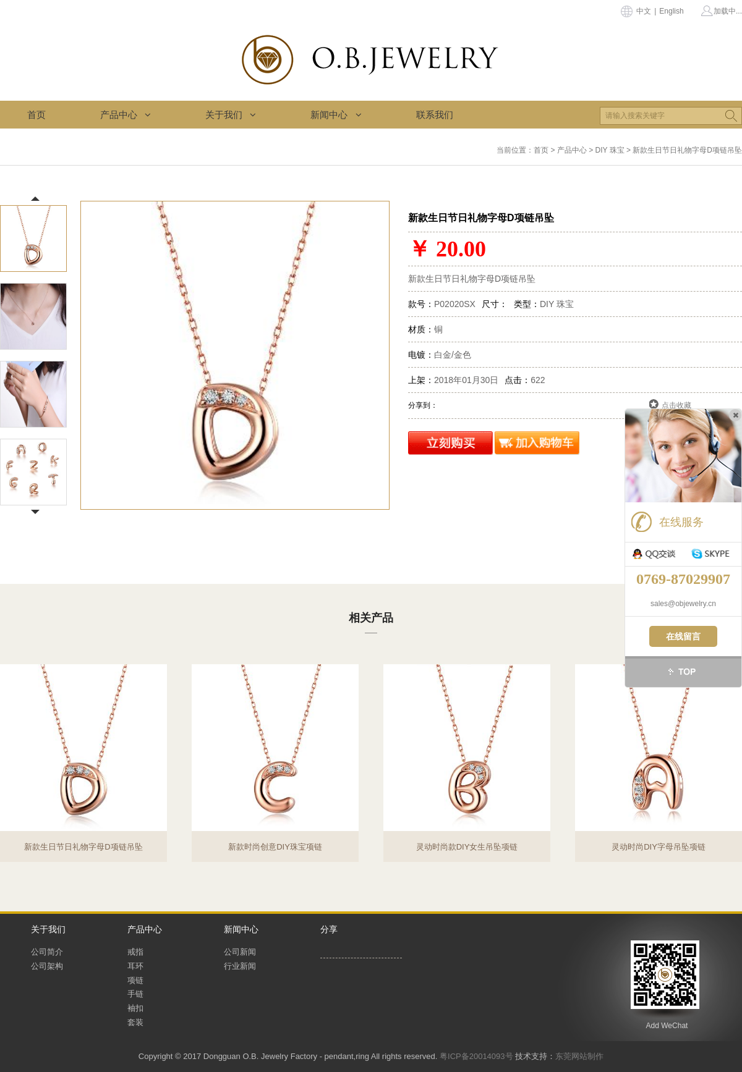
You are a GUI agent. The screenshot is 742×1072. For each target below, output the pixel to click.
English (671, 11)
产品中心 (125, 114)
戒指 (135, 951)
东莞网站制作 (579, 1056)
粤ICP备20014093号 (476, 1056)
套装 (135, 1022)
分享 (329, 929)
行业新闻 (240, 966)
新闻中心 (335, 114)
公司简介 (47, 951)
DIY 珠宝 (610, 150)
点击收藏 (676, 405)
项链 (135, 980)
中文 (643, 11)
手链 (135, 993)
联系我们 (434, 114)
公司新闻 (240, 951)
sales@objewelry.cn (683, 603)
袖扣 (135, 1008)
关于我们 (230, 114)
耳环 (135, 966)
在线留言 (683, 636)
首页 (36, 114)
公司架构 (47, 966)
